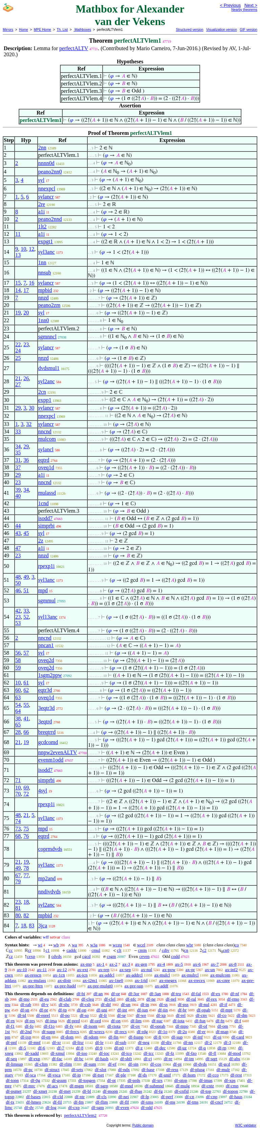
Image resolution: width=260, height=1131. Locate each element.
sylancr (46, 197)
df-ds (142, 1074)
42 (18, 611)
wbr (189, 944)
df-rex (211, 999)
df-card (238, 1037)
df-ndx (124, 1069)
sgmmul (47, 600)
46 (18, 590)
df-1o (162, 1031)
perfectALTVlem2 (80, 1115)
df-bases (33, 1096)
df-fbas (136, 1091)
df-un (125, 1004)
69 (26, 787)
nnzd (43, 298)
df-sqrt (211, 1058)
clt (119, 950)
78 (26, 868)
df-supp (48, 1031)
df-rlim (66, 1064)
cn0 (226, 950)
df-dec (160, 1047)
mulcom (47, 439)
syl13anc (48, 617)
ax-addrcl (134, 975)
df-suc (157, 1020)
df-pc (28, 1069)
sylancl (45, 449)
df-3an (155, 993)
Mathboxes (82, 30)
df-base (148, 1069)
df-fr (103, 1015)
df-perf (167, 1096)
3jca (42, 925)
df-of (202, 1026)
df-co (221, 1015)
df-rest (236, 1074)
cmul (95, 950)
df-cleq (88, 999)
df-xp (161, 1015)
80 (18, 915)
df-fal (196, 993)
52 (26, 617)
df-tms (192, 1102)
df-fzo (191, 1053)
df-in (144, 1004)
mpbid (45, 290)
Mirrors (8, 30)
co (237, 944)
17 (26, 290)
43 (18, 533)
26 (26, 378)
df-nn (188, 1042)
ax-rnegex (168, 980)
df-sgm (97, 1107)
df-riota (114, 1026)
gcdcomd (48, 742)
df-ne (150, 999)
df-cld (57, 1096)
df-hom (189, 1074)
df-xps (229, 1080)
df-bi (81, 993)
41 (26, 718)
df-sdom (91, 1037)
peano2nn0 (50, 171)
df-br (182, 1009)
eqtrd (43, 460)
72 (26, 794)
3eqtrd (45, 721)
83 (31, 925)
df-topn (12, 1080)
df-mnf (34, 1042)
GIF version (248, 30)
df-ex (215, 993)
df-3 (227, 1042)
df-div (166, 1042)
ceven (144, 956)
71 (18, 780)
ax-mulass (37, 980)
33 (18, 431)
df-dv (29, 1107)
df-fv (69, 1026)
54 (18, 705)
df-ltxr (78, 1042)
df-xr (56, 1042)
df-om (222, 1026)
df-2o (182, 1031)
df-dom (67, 1037)
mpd (43, 590)
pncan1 (46, 645)
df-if (223, 1004)
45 (26, 533)
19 (18, 312)
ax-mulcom (220, 975)
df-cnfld (181, 1091)
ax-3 (126, 964)
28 (18, 732)
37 (18, 467)
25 (18, 358)
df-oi (217, 1037)
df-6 (41, 1047)
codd (175, 956)
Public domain (143, 1125)
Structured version (189, 30)
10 (23, 249)
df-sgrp (101, 1085)
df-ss (163, 1004)
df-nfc (131, 999)
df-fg (158, 1091)
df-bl (87, 1091)
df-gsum (59, 1080)
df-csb (85, 1004)
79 (18, 881)
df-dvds (200, 1064)
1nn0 (43, 320)
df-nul (204, 1004)
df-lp (144, 1096)
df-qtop (180, 1080)
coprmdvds (50, 849)
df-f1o (49, 1026)
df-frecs (72, 1031)
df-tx (10, 1102)
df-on (116, 1020)
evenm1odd (51, 760)
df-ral (191, 999)
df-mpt (226, 1009)
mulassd (47, 493)
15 (18, 283)
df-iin (163, 1009)
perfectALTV (73, 48)
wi (40, 944)
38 (18, 718)
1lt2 (42, 226)
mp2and (47, 878)
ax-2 (113, 964)
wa (74, 944)
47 (18, 548)
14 (18, 290)
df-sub (120, 1042)
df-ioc (104, 1053)
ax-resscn (33, 975)
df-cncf (216, 1102)
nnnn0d (46, 163)
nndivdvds (49, 891)
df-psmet (13, 1091)
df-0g (35, 1080)
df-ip (76, 1074)
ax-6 (197, 964)
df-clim (41, 1064)
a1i (41, 211)
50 (18, 583)
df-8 (80, 1047)
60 (18, 690)
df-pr (43, 1009)
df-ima (51, 1020)
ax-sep (125, 969)
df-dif (106, 1004)
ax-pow (168, 969)
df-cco (213, 1074)
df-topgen (86, 1080)
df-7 (60, 1047)
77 (26, 875)
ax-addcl (106, 975)
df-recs (120, 1031)
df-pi (177, 1064)
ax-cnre (223, 980)
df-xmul (57, 1053)
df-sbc (64, 1004)
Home (23, 30)
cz (11, 956)
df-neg (143, 1042)
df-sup (176, 1037)
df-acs (52, 1085)
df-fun (200, 1020)
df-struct (52, 1069)
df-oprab (158, 1026)
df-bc (78, 1058)
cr (29, 950)
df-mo (24, 999)
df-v (45, 1004)
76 (26, 836)
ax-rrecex (197, 980)
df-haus (235, 1096)
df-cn (189, 1096)
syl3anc (46, 252)
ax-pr (190, 969)
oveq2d (46, 660)
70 (18, 794)
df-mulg (183, 1085)
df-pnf (11, 1042)
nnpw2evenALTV (57, 752)
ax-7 (215, 964)
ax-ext (82, 969)
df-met (65, 1091)
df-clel (109, 999)
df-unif (165, 1074)
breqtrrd (47, 732)
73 (18, 828)
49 (26, 577)
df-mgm (77, 1085)
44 (18, 526)
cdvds (56, 956)
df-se (121, 1015)
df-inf (198, 1037)
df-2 (208, 1042)
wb (56, 944)
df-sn (24, 1009)
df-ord (95, 1020)
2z (40, 540)
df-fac (57, 1058)
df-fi (157, 1037)
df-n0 (119, 1047)
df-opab (203, 1009)
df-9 (99, 1047)
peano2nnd (50, 219)
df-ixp (25, 1037)
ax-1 (101, 964)
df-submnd (154, 1085)
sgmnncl (47, 337)
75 (26, 828)
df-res (30, 1020)
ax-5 (179, 964)
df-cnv (201, 1015)
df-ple (121, 1074)
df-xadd (32, 1053)
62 (26, 690)
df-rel (181, 1015)
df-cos (155, 1064)
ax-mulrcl (190, 975)
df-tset (98, 1074)
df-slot (100, 1069)
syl (41, 180)
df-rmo (233, 999)
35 (18, 452)
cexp (31, 956)
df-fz (170, 1053)
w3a (94, 944)
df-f (238, 1020)
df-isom (90, 1026)
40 (18, 496)
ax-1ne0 (116, 980)
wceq (117, 944)
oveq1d (46, 467)
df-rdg (142, 1031)
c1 (47, 950)
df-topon (230, 1091)
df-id (22, 1015)
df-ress (172, 1069)
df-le (99, 1042)
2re (41, 204)
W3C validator (245, 1125)
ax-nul (146, 969)
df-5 (22, 1047)
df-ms (170, 1102)
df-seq (11, 1058)
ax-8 (233, 964)
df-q (202, 1047)
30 (31, 408)
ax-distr (64, 980)
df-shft (126, 1058)
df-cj (148, 1058)
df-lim (136, 1020)
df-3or (133, 993)
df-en (45, 1037)
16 (31, 283)
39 (18, 490)
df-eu (44, 999)
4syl (42, 791)
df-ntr (80, 1096)
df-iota (179, 1020)
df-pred (73, 1020)
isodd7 (45, 518)
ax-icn (82, 975)
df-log (51, 1107)
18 (26, 902)
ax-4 (161, 964)
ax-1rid (141, 980)
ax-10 (22, 969)
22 (18, 344)
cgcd (86, 956)
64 (18, 711)
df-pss (183, 1004)
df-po (65, 1015)
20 (26, 312)
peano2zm (49, 305)
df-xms (147, 1102)
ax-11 (42, 969)
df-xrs (157, 1080)
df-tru (176, 993)
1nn (42, 262)
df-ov (135, 1026)
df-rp (222, 1047)
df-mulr (223, 1069)
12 (31, 249)
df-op (81, 1009)
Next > (250, 5)
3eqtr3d (46, 708)
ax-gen (141, 964)
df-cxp (74, 1107)
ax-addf (161, 985)
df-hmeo (33, 1102)
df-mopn (110, 1091)
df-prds (134, 1080)
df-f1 (10, 1026)
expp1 (44, 400)
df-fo (29, 1026)
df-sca (30, 1074)
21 (18, 378)
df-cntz (207, 1085)
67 (18, 875)
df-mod (234, 1053)
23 (26, 344)
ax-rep (103, 969)
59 (18, 668)
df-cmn (232, 1085)
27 (18, 384)
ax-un (210, 969)
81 (18, 908)
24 (18, 350)
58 (18, 660)
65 (18, 724)
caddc (71, 950)
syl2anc (46, 381)
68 (18, 836)
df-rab (25, 1004)
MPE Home (42, 30)
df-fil (57, 1102)
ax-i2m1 (90, 980)
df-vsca (54, 1074)
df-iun (142, 1009)
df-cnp (211, 1096)
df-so (84, 1015)
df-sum (90, 1064)
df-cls (101, 1096)
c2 (204, 950)
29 (18, 408)
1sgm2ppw (50, 675)
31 (18, 460)
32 (28, 424)
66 (26, 732)
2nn (42, 147)
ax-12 (62, 969)
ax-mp (86, 964)
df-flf (124, 1102)
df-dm (242, 1015)
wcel (141, 944)
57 (26, 653)
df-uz (182, 1047)
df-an (98, 993)
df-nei (123, 1096)
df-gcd (224, 1064)
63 (18, 697)
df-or (115, 993)
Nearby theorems (244, 10)
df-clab (65, 999)
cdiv (165, 950)
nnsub (44, 272)
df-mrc (29, 1085)
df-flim (101, 1102)
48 (18, 577)
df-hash (101, 1058)
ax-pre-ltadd (65, 985)
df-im (189, 1058)
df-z (139, 1047)
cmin (142, 950)
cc (11, 950)
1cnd (43, 503)
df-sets (77, 1069)
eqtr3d (45, 690)
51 (26, 590)
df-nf (234, 993)
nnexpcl (47, 188)
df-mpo (181, 1026)
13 (18, 255)
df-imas (206, 1080)
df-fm (79, 1102)
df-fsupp (136, 1037)
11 (17, 234)
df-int (122, 1009)
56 (18, 653)
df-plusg (197, 1069)
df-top (205, 1091)
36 (26, 460)
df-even (122, 1107)
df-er (201, 1031)
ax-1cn (59, 975)
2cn (42, 392)
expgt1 (45, 241)
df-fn (220, 1020)
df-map (222, 1031)
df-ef (112, 1064)
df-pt (111, 1080)
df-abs (234, 1058)
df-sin (133, 1064)
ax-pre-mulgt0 (100, 985)
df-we (141, 1015)
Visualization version (221, 30)
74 (18, 821)
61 (26, 682)
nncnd (44, 431)
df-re (168, 1058)
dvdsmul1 (49, 368)
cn (186, 950)
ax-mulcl (162, 975)
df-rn (10, 1020)
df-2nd (26, 1031)
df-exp (34, 1058)
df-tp (62, 1009)
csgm (111, 956)
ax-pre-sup (133, 985)
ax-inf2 (231, 969)
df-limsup (14, 1064)
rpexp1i (46, 566)
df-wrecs (96, 1031)
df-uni (101, 1009)
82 (26, 915)
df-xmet (40, 1091)
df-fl (212, 1053)
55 (26, 705)
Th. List (62, 30)
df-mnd (126, 1085)
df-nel (171, 999)
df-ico (126, 1053)
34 (18, 446)
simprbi (46, 526)
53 (18, 623)
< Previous (230, 5)
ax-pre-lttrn (33, 985)
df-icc (149, 1053)
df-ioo (82, 1053)
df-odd (147, 1107)
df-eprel (43, 1015)
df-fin (113, 1037)
